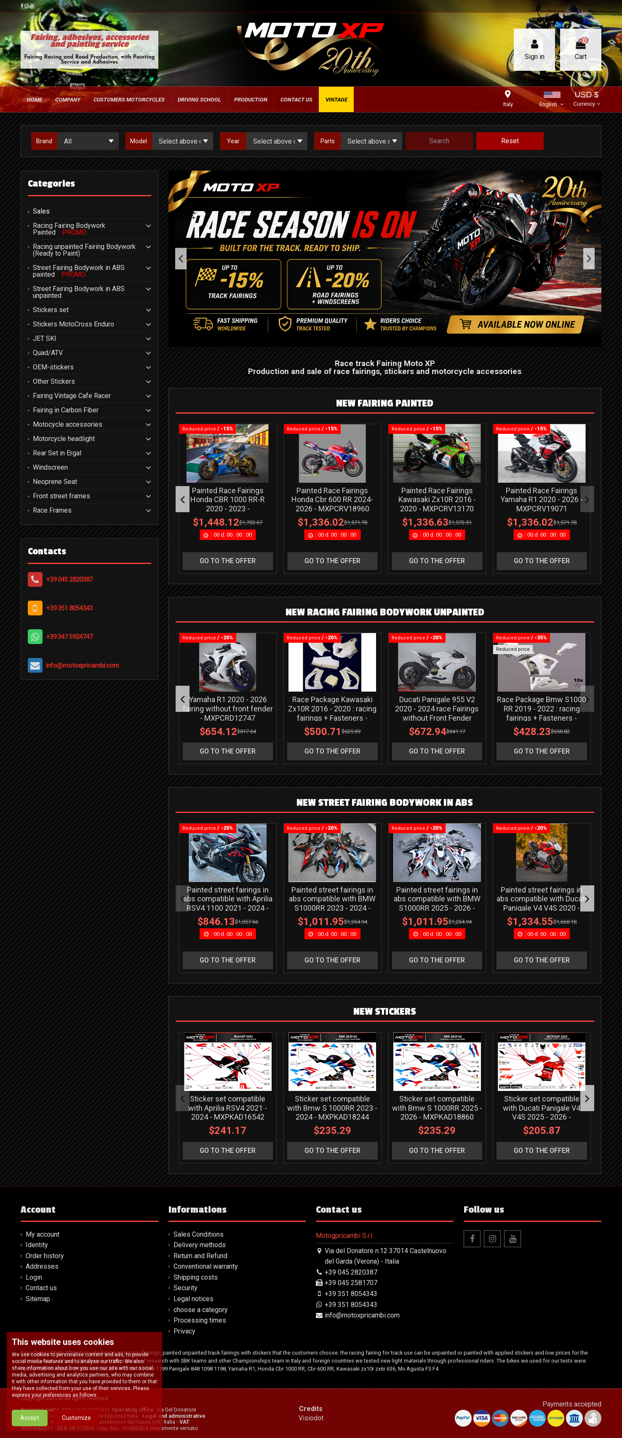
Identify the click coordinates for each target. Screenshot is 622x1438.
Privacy (184, 1331)
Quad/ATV (48, 353)
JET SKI (44, 338)
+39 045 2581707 (351, 1283)
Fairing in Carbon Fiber (66, 410)
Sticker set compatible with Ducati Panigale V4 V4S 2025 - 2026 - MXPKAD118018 (542, 1112)
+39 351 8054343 (69, 608)
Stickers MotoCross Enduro (73, 324)
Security (186, 1288)
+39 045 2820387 (69, 579)
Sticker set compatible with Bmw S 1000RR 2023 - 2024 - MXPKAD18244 (333, 1107)
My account (42, 1234)
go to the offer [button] (228, 561)
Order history (45, 1256)
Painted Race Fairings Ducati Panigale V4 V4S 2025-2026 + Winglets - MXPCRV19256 (437, 504)
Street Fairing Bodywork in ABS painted (79, 271)
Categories (51, 183)
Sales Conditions (199, 1234)
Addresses (42, 1266)
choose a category (201, 1310)
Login (34, 1277)
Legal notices (194, 1299)
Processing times (200, 1320)
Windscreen (50, 467)
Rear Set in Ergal (57, 453)
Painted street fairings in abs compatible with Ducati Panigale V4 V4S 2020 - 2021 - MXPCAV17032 (542, 903)
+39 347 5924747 (69, 637)
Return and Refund (200, 1256)
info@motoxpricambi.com (82, 665)
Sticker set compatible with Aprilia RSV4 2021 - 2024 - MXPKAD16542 (227, 1107)
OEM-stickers (53, 367)
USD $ (586, 99)
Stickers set (51, 310)
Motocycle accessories (67, 424)
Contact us (41, 1288)
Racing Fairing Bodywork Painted (69, 229)
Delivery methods (200, 1245)
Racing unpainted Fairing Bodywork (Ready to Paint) (84, 250)
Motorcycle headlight (64, 439)
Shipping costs (196, 1277)
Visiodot (311, 1418)
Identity (37, 1245)
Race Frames (52, 510)
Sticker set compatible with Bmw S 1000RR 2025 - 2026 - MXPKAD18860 (437, 1107)
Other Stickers (54, 381)
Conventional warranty (206, 1266)
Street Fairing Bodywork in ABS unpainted (79, 292)
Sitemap (38, 1299)
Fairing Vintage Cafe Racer (72, 396)
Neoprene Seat (55, 481)
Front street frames (61, 496)
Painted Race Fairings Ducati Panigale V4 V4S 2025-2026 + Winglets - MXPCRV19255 (332, 504)
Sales (41, 211)
